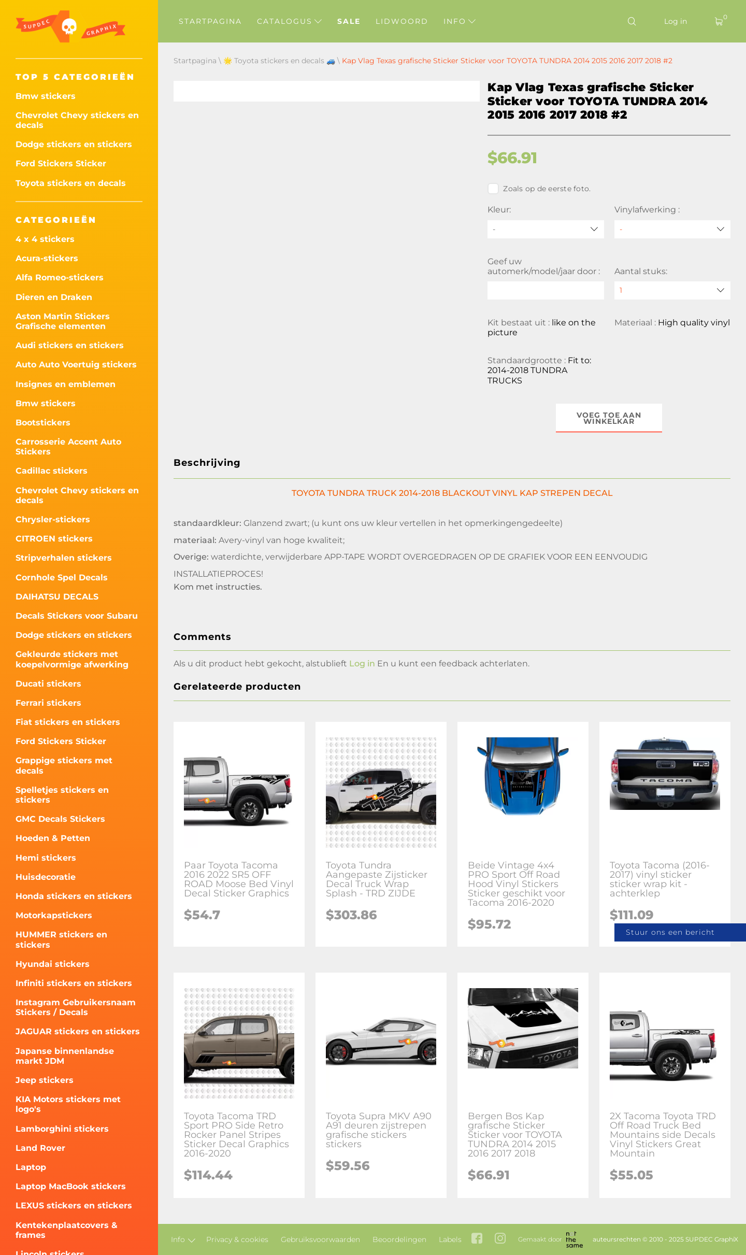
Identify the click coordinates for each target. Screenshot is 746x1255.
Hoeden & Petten (53, 838)
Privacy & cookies (237, 1239)
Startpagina (210, 21)
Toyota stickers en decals (71, 183)
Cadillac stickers (52, 471)
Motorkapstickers (54, 915)
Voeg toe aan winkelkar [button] (609, 418)
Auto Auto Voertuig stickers (76, 364)
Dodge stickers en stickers (74, 144)
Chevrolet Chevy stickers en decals (77, 120)
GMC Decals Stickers (60, 819)
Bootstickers (43, 422)
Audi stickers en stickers (70, 345)
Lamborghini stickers (62, 1129)
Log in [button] (362, 663)
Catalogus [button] (289, 21)
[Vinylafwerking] (672, 229)
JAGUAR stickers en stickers (78, 1031)
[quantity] (672, 290)
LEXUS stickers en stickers (74, 1205)
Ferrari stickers (48, 703)
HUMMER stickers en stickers (61, 939)
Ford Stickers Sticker (61, 163)
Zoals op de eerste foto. (539, 188)
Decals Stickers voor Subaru (77, 616)
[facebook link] (476, 1239)
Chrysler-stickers (53, 519)
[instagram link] (500, 1239)
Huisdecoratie (46, 877)
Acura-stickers (47, 258)
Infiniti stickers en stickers (74, 983)
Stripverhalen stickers (64, 558)
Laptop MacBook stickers (71, 1186)
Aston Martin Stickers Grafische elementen (63, 321)
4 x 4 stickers (45, 239)
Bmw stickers (46, 96)
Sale (349, 21)
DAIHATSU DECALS (57, 597)
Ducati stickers (48, 684)
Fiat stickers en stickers (68, 722)
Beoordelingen (399, 1239)
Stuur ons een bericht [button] (670, 932)
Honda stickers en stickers (74, 896)
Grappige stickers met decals (64, 765)
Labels (450, 1239)
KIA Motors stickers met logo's (68, 1104)
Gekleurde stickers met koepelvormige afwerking (72, 659)
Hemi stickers (46, 858)
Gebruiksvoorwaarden (320, 1239)
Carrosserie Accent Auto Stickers (68, 447)
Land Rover (40, 1148)
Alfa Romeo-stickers (60, 277)
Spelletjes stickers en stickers (62, 795)
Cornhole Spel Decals (62, 577)
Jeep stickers (45, 1080)
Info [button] (459, 21)
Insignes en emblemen (66, 384)
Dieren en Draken (54, 297)
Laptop (31, 1167)
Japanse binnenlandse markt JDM (65, 1056)
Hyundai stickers (53, 964)
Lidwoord (402, 21)
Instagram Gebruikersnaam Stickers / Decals (76, 1007)
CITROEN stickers (54, 539)
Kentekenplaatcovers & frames (67, 1230)
